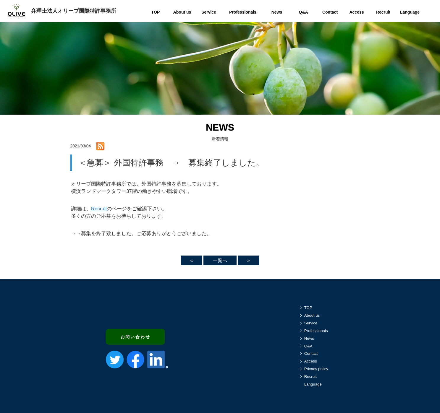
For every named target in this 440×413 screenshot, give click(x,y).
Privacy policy (316, 369)
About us (312, 315)
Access (310, 361)
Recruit (99, 209)
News (309, 338)
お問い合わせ (136, 336)
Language (313, 384)
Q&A (308, 346)
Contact (311, 353)
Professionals (316, 331)
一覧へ (220, 260)
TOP (308, 307)
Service (310, 323)
